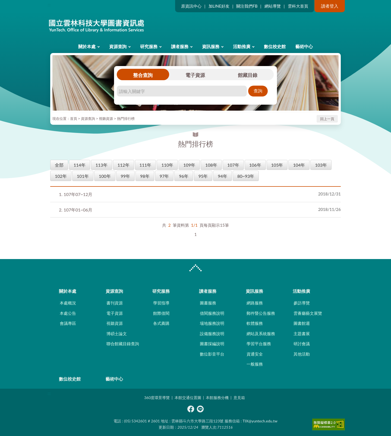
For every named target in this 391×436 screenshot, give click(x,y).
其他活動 (302, 353)
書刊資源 (114, 302)
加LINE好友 (219, 6)
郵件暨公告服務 (261, 313)
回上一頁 (327, 119)
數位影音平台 (212, 353)
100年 (105, 176)
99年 (125, 176)
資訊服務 (210, 46)
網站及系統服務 (261, 333)
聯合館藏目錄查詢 (122, 343)
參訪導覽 (302, 302)
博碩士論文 (116, 333)
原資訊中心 (191, 6)
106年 (255, 164)
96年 (183, 176)
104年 (299, 164)
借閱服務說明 (212, 313)
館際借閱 (161, 313)
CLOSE (195, 268)
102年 (61, 176)
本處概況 (68, 302)
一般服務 (255, 364)
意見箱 (239, 397)
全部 (59, 164)
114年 (80, 164)
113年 (102, 164)
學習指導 (161, 302)
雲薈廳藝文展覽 (308, 313)
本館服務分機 (217, 397)
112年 (124, 164)
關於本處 (87, 46)
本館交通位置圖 (188, 397)
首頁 (73, 118)
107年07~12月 (75, 194)
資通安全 (255, 353)
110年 (167, 164)
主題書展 (302, 333)
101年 (83, 176)
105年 (277, 164)
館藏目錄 (247, 75)
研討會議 (302, 343)
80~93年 (245, 176)
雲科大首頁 (298, 6)
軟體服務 (255, 323)
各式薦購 (161, 323)
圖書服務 (208, 302)
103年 (321, 164)
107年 (233, 164)
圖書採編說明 (212, 343)
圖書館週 (302, 323)
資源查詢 (118, 46)
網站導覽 (272, 6)
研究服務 (148, 46)
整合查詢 (143, 75)
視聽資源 (106, 118)
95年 (203, 176)
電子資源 (195, 75)
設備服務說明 (212, 333)
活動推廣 (241, 46)
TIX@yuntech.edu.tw (260, 421)
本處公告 (68, 313)
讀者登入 (329, 5)
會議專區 (68, 323)
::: (49, 4)
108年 (211, 164)
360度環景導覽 (157, 397)
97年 (164, 176)
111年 (146, 164)
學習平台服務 (259, 343)
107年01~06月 (75, 209)
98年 (145, 176)
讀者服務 (179, 46)
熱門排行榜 (126, 118)
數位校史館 (275, 46)
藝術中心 (304, 46)
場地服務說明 (212, 323)
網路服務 (255, 302)
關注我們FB (246, 6)
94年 (222, 176)
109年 (189, 164)
